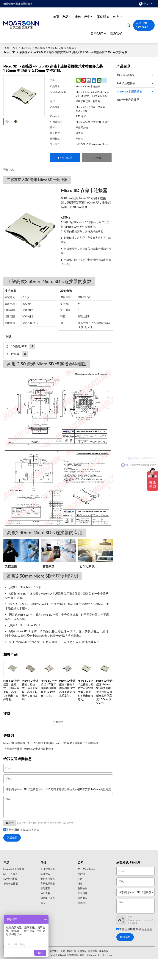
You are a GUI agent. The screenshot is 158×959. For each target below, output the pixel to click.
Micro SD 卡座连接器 (33, 46)
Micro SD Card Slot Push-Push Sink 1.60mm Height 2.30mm (92, 92)
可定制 (81, 872)
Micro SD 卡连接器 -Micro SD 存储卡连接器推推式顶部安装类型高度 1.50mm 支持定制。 (104, 690)
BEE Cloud (107, 954)
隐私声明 (92, 950)
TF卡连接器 (91, 741)
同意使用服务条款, (21, 828)
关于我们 (96, 32)
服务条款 (34, 828)
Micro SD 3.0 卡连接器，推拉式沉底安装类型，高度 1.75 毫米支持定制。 (85, 688)
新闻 (62, 950)
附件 (9, 821)
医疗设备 (45, 872)
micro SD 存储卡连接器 (69, 741)
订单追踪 (83, 898)
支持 (115, 16)
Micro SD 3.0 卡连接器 (61, 46)
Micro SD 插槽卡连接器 (40, 741)
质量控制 (83, 887)
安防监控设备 (48, 877)
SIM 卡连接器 (10, 872)
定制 (78, 16)
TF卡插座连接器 (12, 747)
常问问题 (83, 892)
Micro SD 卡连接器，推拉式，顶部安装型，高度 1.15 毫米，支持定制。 (30, 688)
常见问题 (82, 950)
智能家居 (45, 887)
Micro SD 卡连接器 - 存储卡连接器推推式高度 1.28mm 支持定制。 (49, 686)
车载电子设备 (48, 882)
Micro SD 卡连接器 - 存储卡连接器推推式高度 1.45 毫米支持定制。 (67, 686)
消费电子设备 (48, 898)
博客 (80, 882)
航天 (43, 903)
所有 (15, 46)
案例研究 (103, 16)
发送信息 (14, 836)
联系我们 (116, 32)
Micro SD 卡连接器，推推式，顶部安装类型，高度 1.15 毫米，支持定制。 (11, 688)
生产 (80, 877)
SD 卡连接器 (10, 877)
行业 (87, 16)
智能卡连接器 (11, 882)
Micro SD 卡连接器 (14, 741)
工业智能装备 (48, 867)
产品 (65, 16)
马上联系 (67, 156)
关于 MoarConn (87, 867)
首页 (56, 16)
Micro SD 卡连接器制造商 (39, 747)
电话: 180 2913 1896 (142, 24)
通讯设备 (45, 892)
